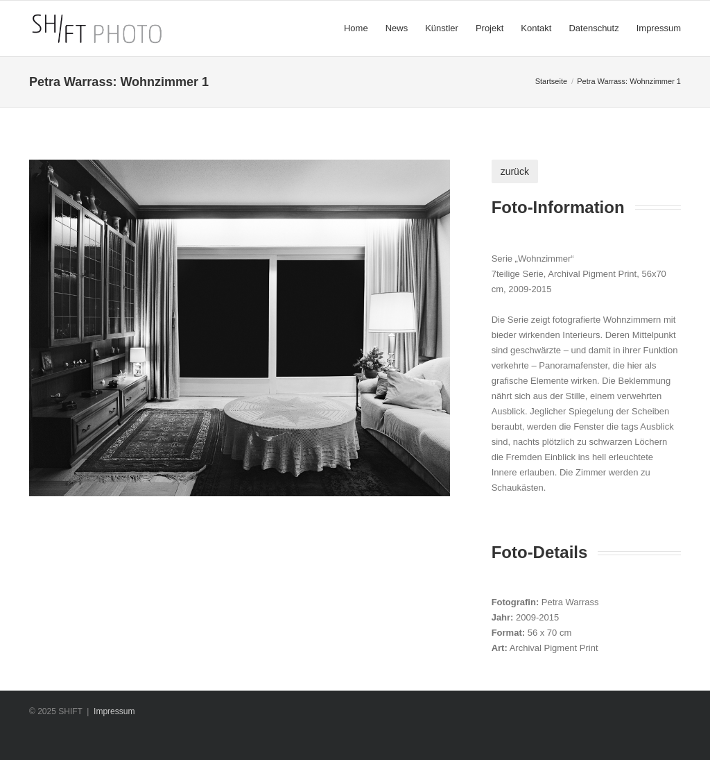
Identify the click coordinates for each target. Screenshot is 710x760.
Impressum (114, 711)
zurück (515, 171)
